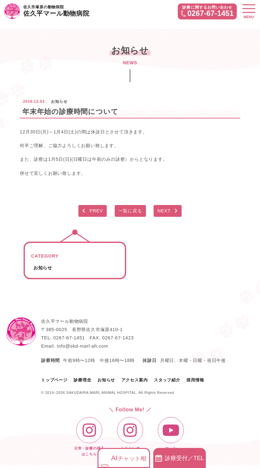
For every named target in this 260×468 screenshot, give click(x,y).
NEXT (167, 210)
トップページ (54, 380)
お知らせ (42, 267)
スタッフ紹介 (167, 380)
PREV (92, 210)
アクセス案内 (134, 380)
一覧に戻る (130, 210)
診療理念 (82, 380)
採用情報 (195, 380)
